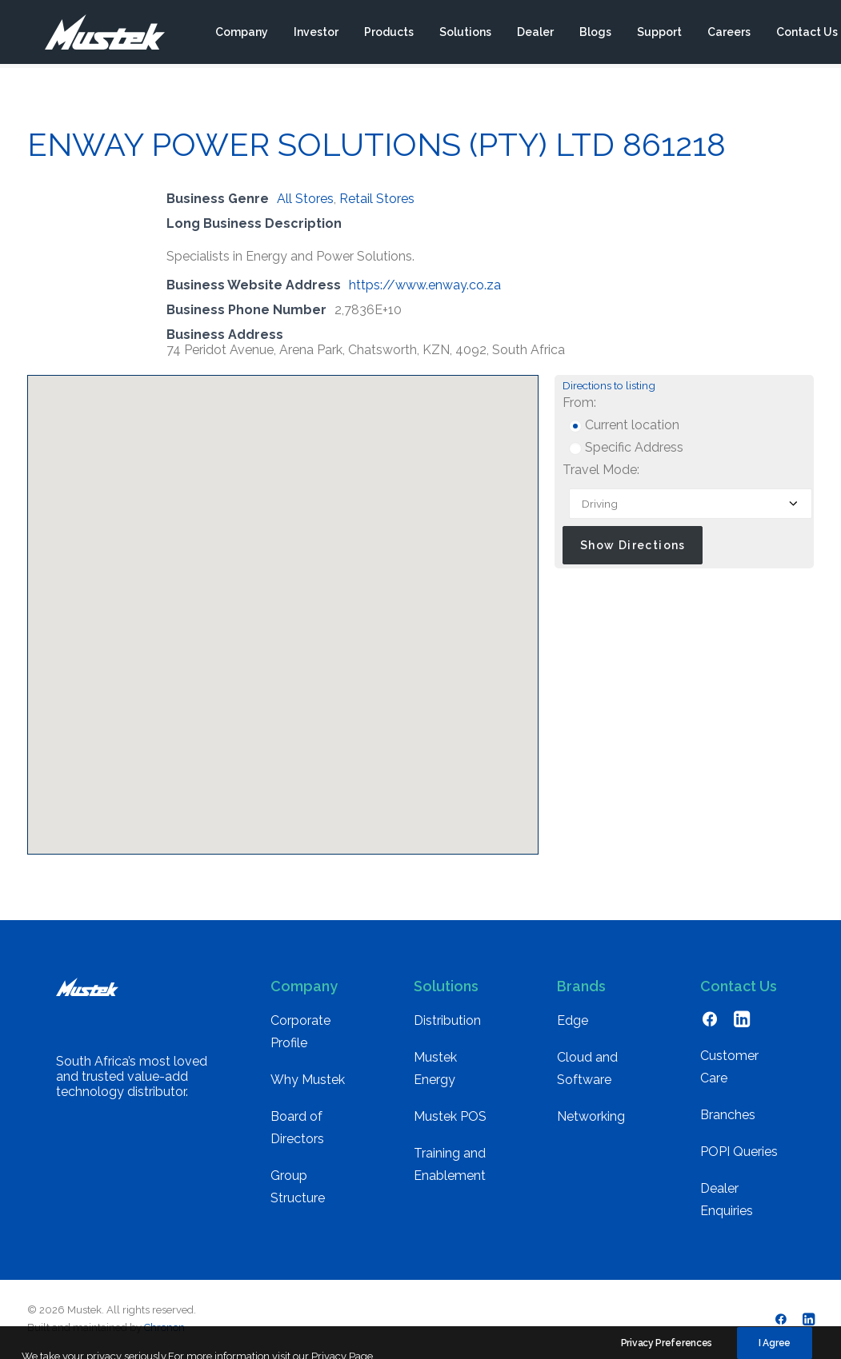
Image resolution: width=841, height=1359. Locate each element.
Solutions (465, 34)
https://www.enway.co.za (425, 285)
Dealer (534, 34)
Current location (624, 424)
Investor (315, 34)
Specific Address (626, 447)
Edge (572, 1020)
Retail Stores (376, 198)
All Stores (305, 198)
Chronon (164, 1327)
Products (388, 34)
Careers (728, 34)
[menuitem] (240, 34)
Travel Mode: (601, 469)
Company (240, 34)
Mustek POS (450, 1116)
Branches (727, 1114)
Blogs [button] (595, 34)
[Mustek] (95, 34)
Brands (581, 986)
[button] (282, 600)
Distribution (447, 1020)
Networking (591, 1116)
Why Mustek (307, 1079)
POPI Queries (739, 1151)
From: (579, 402)
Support (658, 34)
